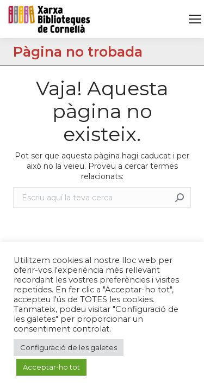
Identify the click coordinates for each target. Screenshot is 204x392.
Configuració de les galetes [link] (68, 347)
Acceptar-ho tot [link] (51, 367)
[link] (194, 19)
